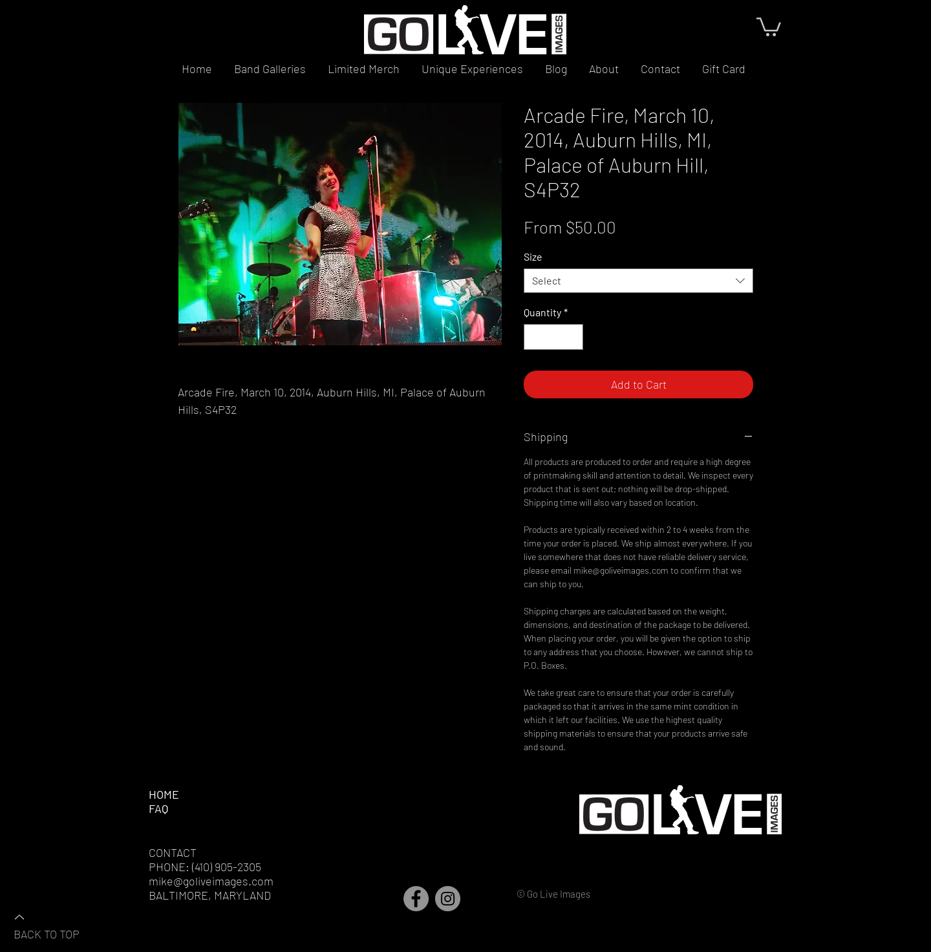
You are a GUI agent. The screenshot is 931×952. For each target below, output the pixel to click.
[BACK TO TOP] (59, 925)
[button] (768, 26)
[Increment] (572, 337)
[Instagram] (447, 898)
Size (533, 256)
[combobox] (638, 280)
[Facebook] (416, 898)
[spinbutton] (553, 337)
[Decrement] (535, 337)
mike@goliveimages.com (211, 881)
